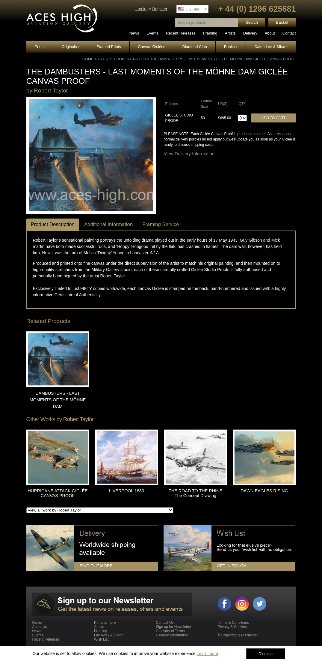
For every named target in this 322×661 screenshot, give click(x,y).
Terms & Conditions (233, 622)
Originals (71, 46)
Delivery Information (172, 635)
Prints (39, 46)
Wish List (101, 639)
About (270, 33)
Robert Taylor (131, 59)
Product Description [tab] (53, 224)
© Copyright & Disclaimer (238, 635)
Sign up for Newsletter (173, 627)
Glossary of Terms (170, 631)
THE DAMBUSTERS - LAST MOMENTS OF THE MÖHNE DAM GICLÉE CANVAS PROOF (223, 59)
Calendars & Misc (270, 46)
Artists (230, 33)
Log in (140, 9)
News (134, 33)
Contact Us (164, 622)
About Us (39, 627)
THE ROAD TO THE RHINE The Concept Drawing (195, 493)
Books (231, 46)
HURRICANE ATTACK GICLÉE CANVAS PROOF (57, 493)
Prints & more (105, 622)
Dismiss (265, 653)
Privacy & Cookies (232, 627)
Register (159, 9)
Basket (282, 22)
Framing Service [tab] (160, 224)
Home (88, 59)
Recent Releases (181, 33)
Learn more (207, 653)
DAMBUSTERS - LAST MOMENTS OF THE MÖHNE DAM (58, 400)
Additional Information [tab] (108, 224)
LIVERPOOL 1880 (126, 490)
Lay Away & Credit (108, 635)
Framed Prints (108, 46)
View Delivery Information (189, 153)
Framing (210, 33)
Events (152, 33)
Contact (289, 33)
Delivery (250, 33)
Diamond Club (194, 46)
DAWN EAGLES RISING (264, 490)
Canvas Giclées (151, 46)
